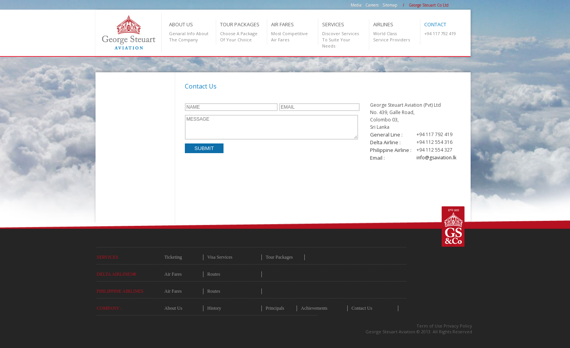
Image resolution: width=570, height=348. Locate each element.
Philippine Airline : (390, 150)
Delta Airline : (385, 142)
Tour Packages (279, 257)
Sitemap (389, 5)
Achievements (314, 308)
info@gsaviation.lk (436, 157)
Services (107, 257)
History (214, 308)
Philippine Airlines (120, 291)
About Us (173, 308)
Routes (213, 274)
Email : (377, 157)
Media (356, 5)
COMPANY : (109, 308)
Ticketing (173, 257)
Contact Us (362, 308)
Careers (372, 5)
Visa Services (219, 257)
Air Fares (173, 274)
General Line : (386, 134)
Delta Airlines (116, 274)
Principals (275, 308)
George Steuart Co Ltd (429, 5)
